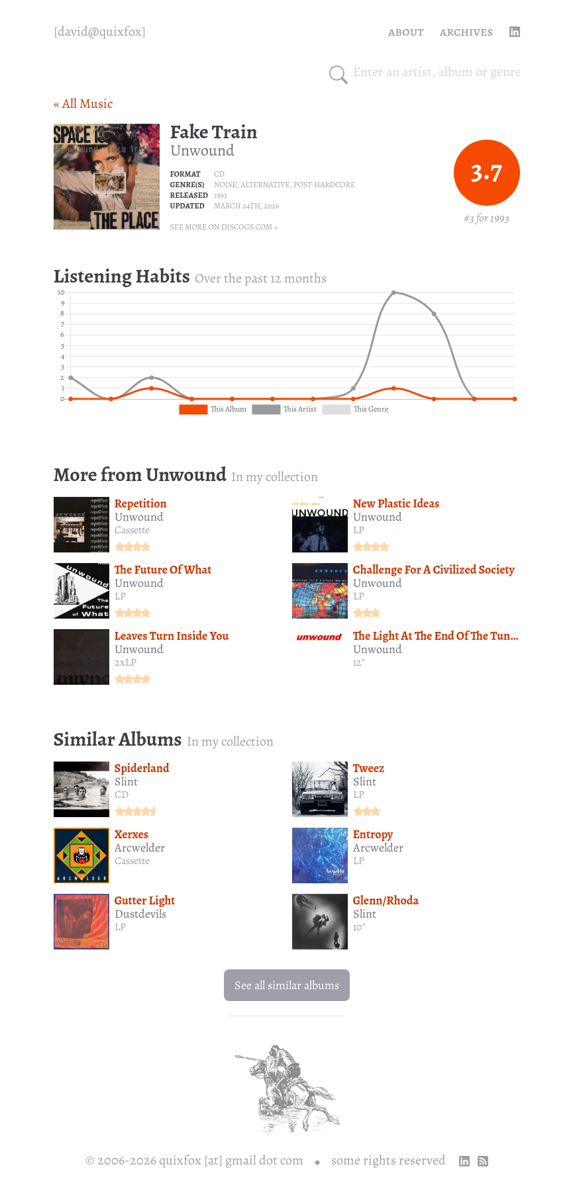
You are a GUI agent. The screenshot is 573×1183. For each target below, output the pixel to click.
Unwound (202, 150)
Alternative (264, 184)
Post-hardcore (324, 184)
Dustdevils (140, 914)
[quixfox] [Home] (100, 31)
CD (219, 174)
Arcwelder (140, 847)
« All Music (83, 103)
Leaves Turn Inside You (172, 636)
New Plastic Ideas (396, 503)
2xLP (125, 662)
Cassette (132, 530)
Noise (225, 184)
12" (359, 662)
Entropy (373, 834)
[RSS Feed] (483, 1161)
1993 (220, 195)
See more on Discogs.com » (224, 227)
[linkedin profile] (514, 31)
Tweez (369, 768)
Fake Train (214, 131)
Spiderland (142, 768)
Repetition (141, 503)
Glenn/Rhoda (386, 900)
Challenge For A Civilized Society (434, 570)
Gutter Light (145, 900)
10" (359, 927)
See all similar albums (286, 985)
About (406, 31)
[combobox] (436, 72)
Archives (467, 31)
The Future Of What (163, 570)
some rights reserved (388, 1160)
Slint (126, 781)
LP (358, 530)
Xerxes (132, 834)
